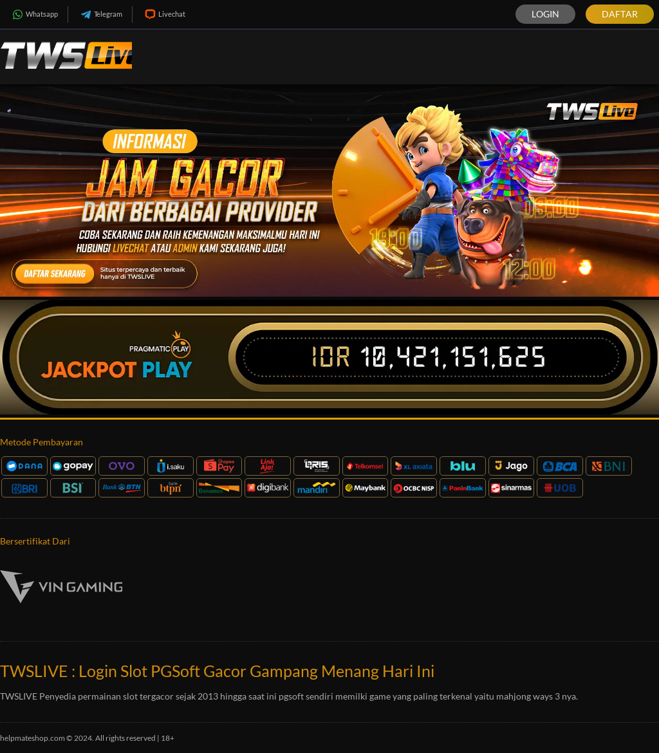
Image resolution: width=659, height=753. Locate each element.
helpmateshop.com (32, 738)
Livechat (163, 14)
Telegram (100, 14)
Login (545, 13)
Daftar (620, 13)
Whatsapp (34, 14)
